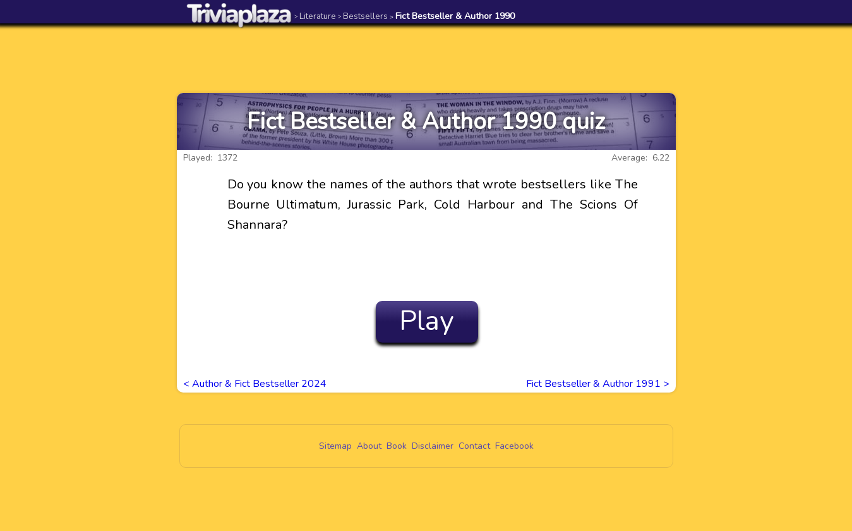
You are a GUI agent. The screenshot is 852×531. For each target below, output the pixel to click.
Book (397, 446)
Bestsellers (363, 16)
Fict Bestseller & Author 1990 (452, 16)
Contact (474, 446)
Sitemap (335, 446)
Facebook (514, 446)
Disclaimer (432, 446)
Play (426, 321)
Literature (315, 16)
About (369, 446)
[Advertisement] (426, 58)
